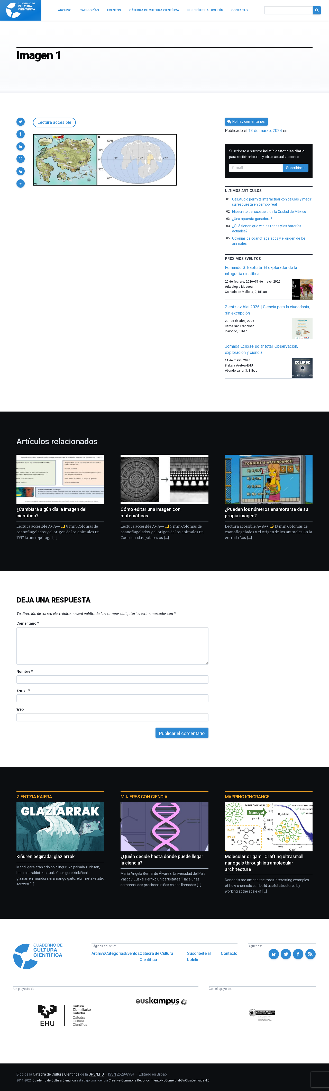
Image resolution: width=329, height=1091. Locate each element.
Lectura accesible (54, 122)
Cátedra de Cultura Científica (156, 956)
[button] (20, 122)
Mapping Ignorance (247, 796)
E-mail (23, 690)
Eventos (132, 953)
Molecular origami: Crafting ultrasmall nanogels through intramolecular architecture (264, 863)
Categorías (115, 953)
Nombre (24, 671)
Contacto (229, 953)
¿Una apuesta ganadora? (252, 219)
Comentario (27, 623)
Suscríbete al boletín (199, 956)
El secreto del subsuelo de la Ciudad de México (269, 212)
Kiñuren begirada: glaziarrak (45, 856)
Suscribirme (296, 168)
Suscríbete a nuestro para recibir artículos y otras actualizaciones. (267, 154)
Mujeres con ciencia (144, 796)
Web (20, 709)
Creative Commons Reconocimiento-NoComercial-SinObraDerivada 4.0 (159, 1080)
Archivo (98, 953)
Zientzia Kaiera (34, 796)
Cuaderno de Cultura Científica (54, 1080)
